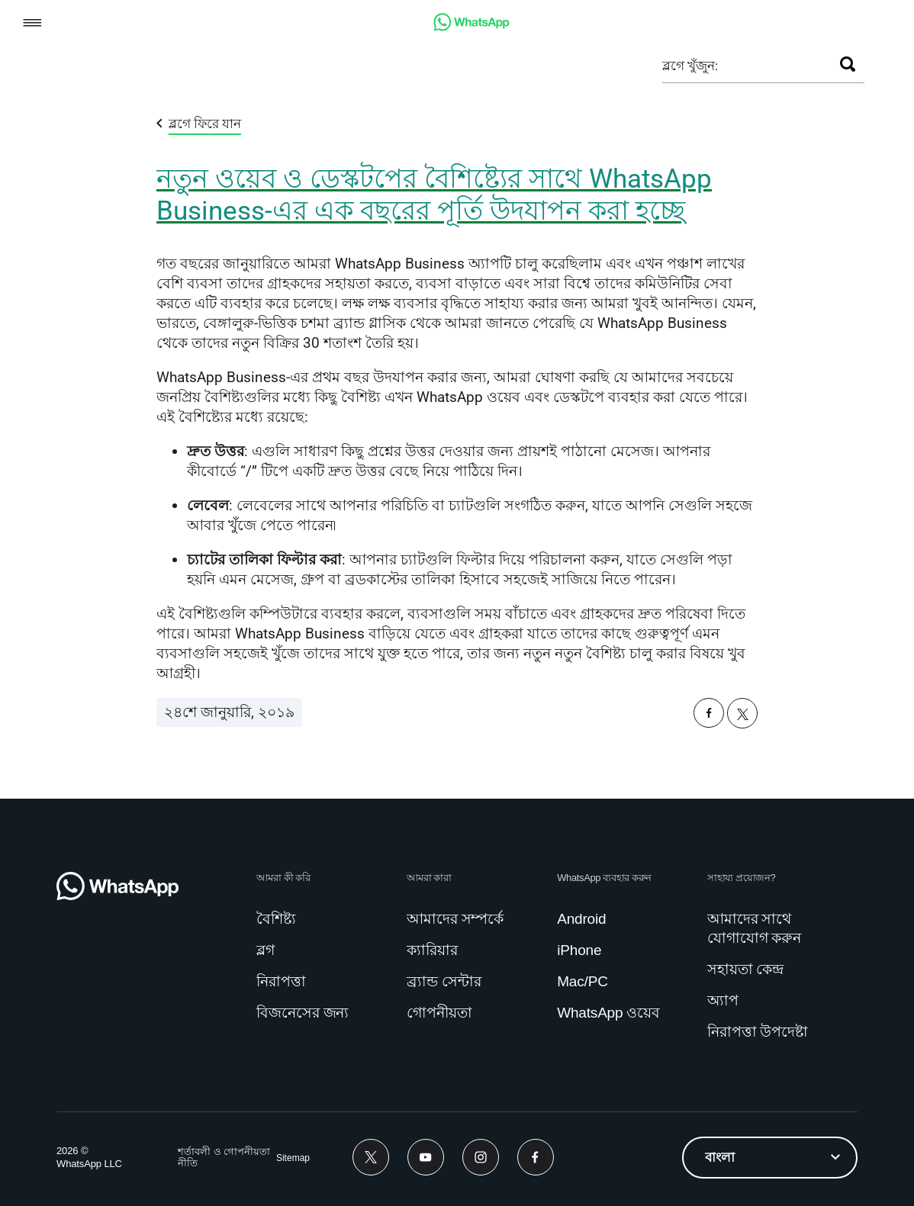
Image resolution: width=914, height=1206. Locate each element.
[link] (471, 27)
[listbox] (770, 1158)
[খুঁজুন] (847, 64)
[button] (32, 24)
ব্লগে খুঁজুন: (690, 65)
